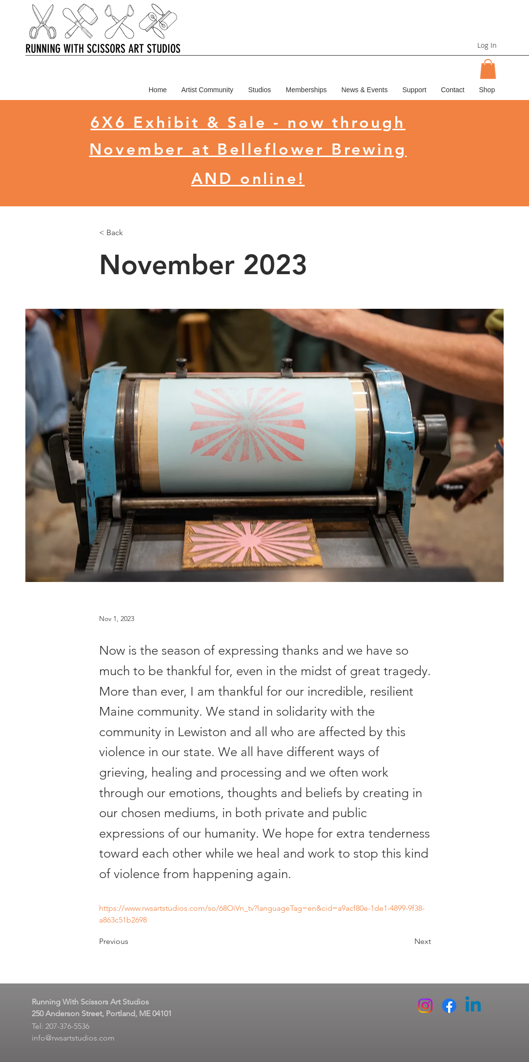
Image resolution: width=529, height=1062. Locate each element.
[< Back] (131, 233)
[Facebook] (449, 1005)
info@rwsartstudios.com (73, 1037)
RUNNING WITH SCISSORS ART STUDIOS (103, 49)
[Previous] (131, 942)
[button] (488, 69)
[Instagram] (425, 1005)
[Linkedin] (473, 1005)
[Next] (406, 942)
